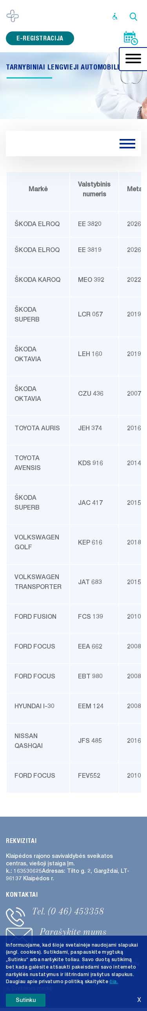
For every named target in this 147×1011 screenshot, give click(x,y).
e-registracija (40, 38)
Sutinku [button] (26, 1000)
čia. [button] (113, 981)
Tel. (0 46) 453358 (68, 911)
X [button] (139, 1000)
